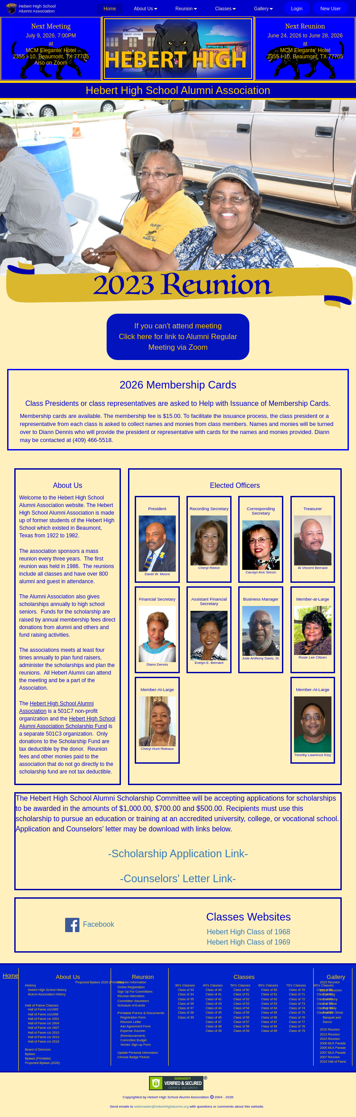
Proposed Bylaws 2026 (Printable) (99, 982)
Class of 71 (297, 994)
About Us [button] (145, 8)
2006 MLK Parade (333, 1043)
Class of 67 (269, 1022)
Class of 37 (186, 1008)
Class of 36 (186, 1004)
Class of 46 (214, 1017)
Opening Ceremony (330, 997)
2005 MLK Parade (333, 1048)
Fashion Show (333, 1013)
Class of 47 (214, 1022)
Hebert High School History (47, 990)
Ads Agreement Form (135, 1026)
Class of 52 (241, 999)
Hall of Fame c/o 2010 (43, 1033)
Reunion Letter (130, 1022)
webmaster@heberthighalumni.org (161, 1107)
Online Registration (131, 987)
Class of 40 (214, 990)
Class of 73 (297, 1004)
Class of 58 (241, 1026)
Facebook (89, 925)
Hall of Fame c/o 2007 (43, 1028)
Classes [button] (225, 8)
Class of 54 (241, 1008)
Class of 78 (297, 1026)
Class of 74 (297, 1008)
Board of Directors (38, 1050)
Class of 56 (241, 1017)
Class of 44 (214, 1008)
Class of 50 (241, 990)
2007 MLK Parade (333, 1053)
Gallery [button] (263, 8)
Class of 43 (214, 1004)
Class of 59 (241, 1031)
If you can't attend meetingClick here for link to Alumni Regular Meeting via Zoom (178, 337)
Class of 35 (186, 999)
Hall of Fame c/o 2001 (43, 1019)
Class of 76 (297, 1017)
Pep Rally (330, 1008)
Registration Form (133, 1017)
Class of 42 (214, 999)
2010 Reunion (330, 1039)
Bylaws (30, 1054)
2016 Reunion (330, 1029)
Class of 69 (269, 1031)
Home (113, 8)
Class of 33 (186, 990)
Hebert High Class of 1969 (248, 942)
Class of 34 (186, 994)
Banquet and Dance (332, 1020)
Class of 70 (297, 990)
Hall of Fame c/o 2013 (43, 1037)
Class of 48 (214, 1026)
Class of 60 (269, 990)
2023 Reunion (330, 982)
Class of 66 (269, 1017)
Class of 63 (269, 1004)
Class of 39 (186, 1017)
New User (330, 8)
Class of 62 (269, 999)
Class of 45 (214, 1013)
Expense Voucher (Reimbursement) (132, 1033)
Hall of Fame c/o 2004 (43, 1023)
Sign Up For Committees (135, 992)
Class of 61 (269, 994)
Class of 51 (241, 994)
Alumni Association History (47, 994)
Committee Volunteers (133, 1001)
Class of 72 (297, 999)
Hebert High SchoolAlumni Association (37, 8)
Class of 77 (297, 1022)
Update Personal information (137, 1053)
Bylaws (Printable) (38, 1058)
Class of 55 (241, 1013)
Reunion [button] (186, 8)
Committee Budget (133, 1040)
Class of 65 (269, 1013)
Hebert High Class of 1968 (248, 932)
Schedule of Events (131, 1005)
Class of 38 (186, 1013)
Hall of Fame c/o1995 (43, 1009)
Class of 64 (269, 1008)
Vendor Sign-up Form (135, 1045)
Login (296, 8)
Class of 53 (241, 1004)
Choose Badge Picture (133, 1057)
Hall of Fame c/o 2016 (43, 1041)
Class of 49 (214, 1031)
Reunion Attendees (131, 996)
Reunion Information (131, 982)
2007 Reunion (330, 1057)
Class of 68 (269, 1026)
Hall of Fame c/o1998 (43, 1014)
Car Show (330, 1004)
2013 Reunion (330, 1034)
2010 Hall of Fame (333, 1062)
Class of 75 (297, 1013)
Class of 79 (297, 1031)
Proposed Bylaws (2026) (42, 1063)
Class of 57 (241, 1022)
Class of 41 (214, 994)
